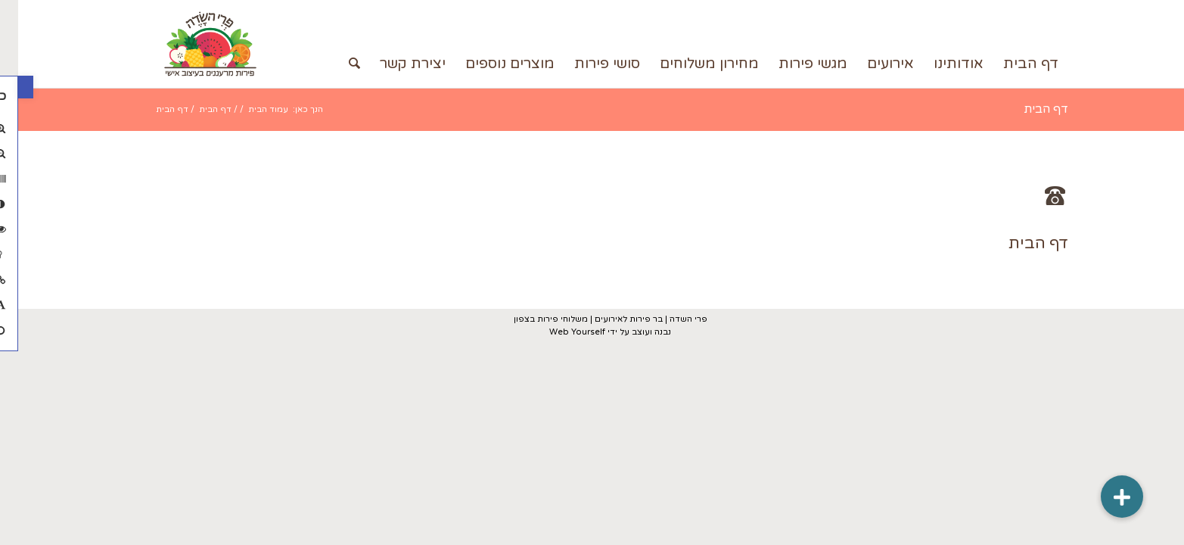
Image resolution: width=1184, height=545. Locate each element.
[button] (7, 87)
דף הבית (1027, 109)
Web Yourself (559, 332)
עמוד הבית (250, 109)
